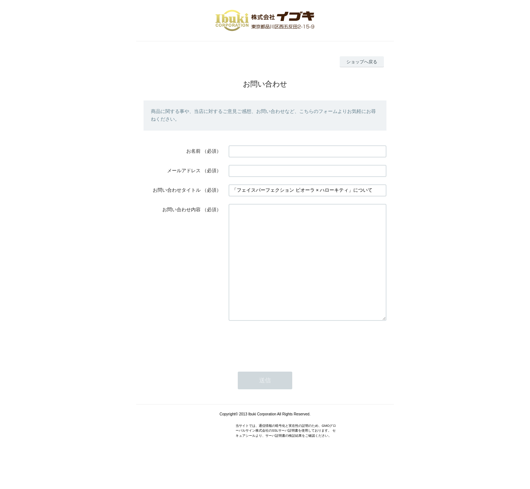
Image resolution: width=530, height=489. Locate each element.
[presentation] (284, 364)
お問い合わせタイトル (177, 190)
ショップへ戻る (361, 61)
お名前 (193, 151)
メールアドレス (184, 170)
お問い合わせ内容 (181, 209)
